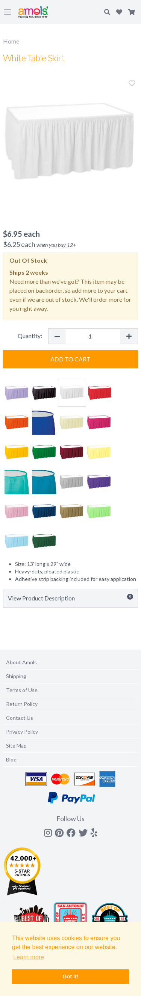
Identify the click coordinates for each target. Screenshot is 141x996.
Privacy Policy (22, 731)
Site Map (16, 745)
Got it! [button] (70, 976)
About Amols (21, 662)
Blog (11, 759)
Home (11, 41)
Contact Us (19, 718)
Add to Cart (70, 359)
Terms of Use (22, 690)
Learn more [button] (28, 957)
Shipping (16, 676)
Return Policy (22, 704)
